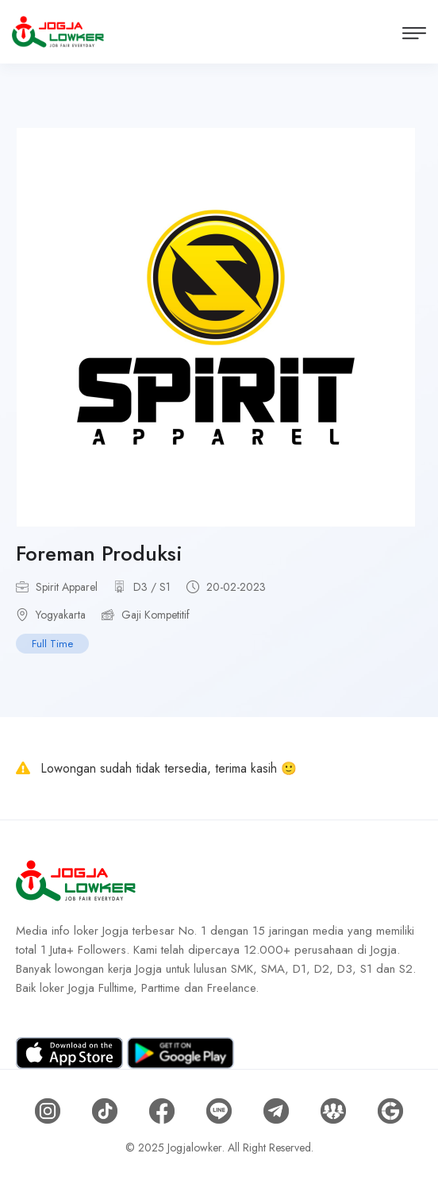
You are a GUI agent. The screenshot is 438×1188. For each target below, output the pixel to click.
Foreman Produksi (99, 553)
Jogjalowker (194, 1147)
